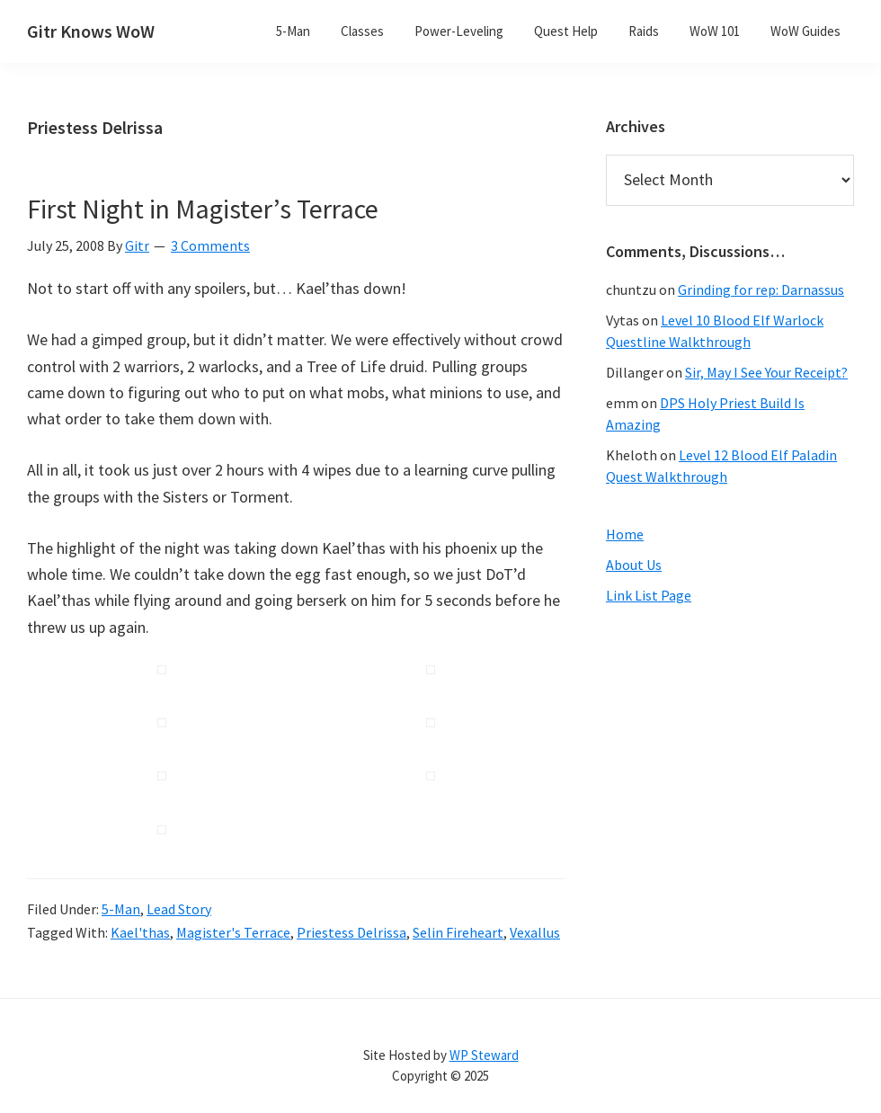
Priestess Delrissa (351, 932)
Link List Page (648, 595)
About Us (634, 565)
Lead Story (179, 909)
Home (625, 534)
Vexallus (535, 932)
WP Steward (484, 1055)
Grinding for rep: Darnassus (761, 289)
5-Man (121, 909)
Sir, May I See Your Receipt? (766, 372)
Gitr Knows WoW (91, 31)
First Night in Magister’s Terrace (202, 208)
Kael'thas (140, 932)
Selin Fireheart (458, 932)
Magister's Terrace (233, 932)
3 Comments (210, 245)
